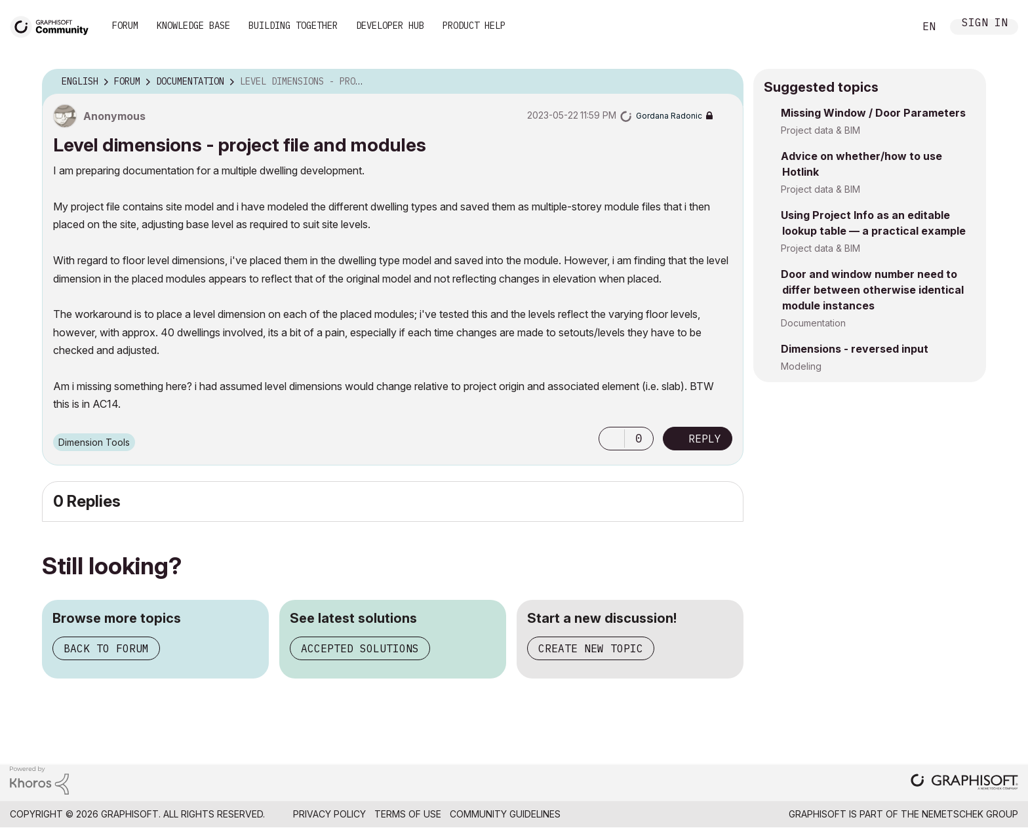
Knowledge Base (193, 25)
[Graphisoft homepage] (964, 783)
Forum (125, 25)
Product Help (474, 25)
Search (890, 27)
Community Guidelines (505, 813)
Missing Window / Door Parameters (873, 112)
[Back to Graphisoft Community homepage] (54, 25)
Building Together (293, 25)
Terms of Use (407, 813)
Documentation (813, 322)
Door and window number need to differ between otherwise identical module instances (872, 289)
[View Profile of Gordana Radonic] (669, 116)
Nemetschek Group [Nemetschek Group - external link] (970, 813)
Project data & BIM (820, 130)
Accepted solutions (360, 648)
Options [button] (725, 82)
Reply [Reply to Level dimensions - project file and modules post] (704, 438)
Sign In (985, 24)
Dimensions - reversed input (854, 348)
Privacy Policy (329, 813)
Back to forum (106, 648)
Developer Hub (390, 25)
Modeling (801, 366)
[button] (611, 438)
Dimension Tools (94, 442)
